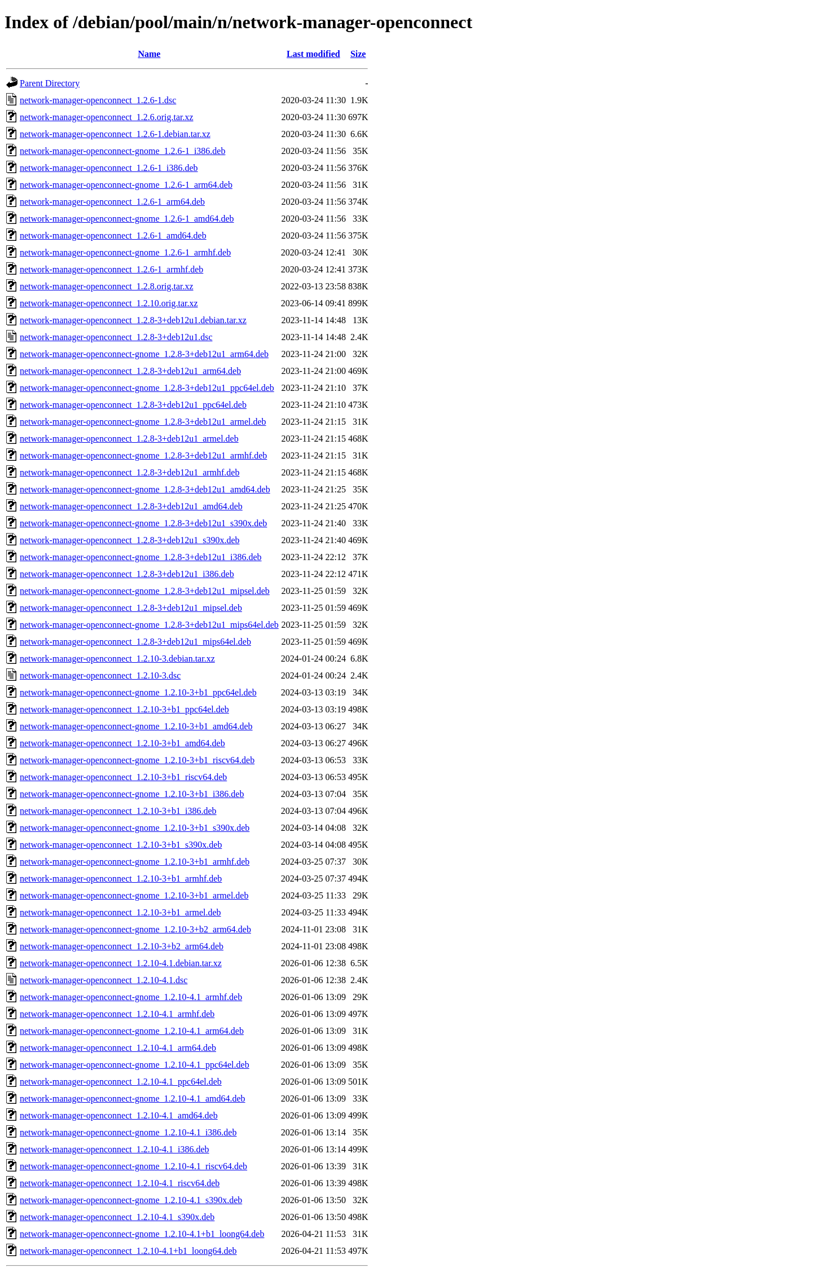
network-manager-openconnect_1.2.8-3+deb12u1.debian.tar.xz (133, 320)
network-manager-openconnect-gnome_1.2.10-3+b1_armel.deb (134, 895)
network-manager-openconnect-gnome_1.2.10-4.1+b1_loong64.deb (142, 1234)
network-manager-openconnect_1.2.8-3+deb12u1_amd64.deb (131, 506)
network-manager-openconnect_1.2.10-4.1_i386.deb (114, 1149)
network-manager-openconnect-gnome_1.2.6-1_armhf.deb (125, 252)
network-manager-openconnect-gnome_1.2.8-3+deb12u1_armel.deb (143, 421)
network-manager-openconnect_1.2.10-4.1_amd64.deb (119, 1115)
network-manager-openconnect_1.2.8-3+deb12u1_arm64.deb (130, 371)
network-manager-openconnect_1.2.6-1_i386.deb (109, 168)
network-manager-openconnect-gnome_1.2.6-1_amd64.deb (127, 218)
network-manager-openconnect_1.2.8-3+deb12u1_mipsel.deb (131, 608)
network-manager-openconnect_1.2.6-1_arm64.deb (112, 201)
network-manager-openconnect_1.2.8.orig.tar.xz (107, 286)
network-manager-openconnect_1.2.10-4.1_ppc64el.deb (121, 1081)
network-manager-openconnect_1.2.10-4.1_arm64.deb (118, 1048)
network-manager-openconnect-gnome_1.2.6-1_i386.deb (122, 151)
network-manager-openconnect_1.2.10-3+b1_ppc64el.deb (124, 709)
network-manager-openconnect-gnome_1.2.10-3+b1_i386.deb (132, 794)
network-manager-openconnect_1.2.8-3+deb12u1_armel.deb (129, 438)
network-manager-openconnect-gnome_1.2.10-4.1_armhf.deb (131, 997)
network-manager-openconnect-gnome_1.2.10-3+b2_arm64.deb (135, 929)
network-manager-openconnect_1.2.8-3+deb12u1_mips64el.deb (135, 641)
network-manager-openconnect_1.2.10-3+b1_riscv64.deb (123, 777)
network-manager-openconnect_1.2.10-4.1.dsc (103, 980)
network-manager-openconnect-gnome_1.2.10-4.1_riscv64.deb (133, 1166)
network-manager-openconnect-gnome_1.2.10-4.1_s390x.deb (131, 1200)
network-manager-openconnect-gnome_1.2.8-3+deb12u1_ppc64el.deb (147, 388)
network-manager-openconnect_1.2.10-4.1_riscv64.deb (119, 1183)
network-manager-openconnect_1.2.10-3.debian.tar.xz (117, 658)
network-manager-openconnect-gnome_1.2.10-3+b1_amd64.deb (136, 726)
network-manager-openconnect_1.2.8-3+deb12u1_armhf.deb (129, 472)
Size (358, 54)
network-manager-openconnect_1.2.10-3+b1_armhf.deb (121, 878)
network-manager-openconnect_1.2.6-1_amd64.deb (113, 235)
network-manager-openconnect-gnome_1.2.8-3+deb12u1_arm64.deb (144, 354)
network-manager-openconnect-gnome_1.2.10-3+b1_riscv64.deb (137, 760)
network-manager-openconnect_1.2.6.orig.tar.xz (107, 117)
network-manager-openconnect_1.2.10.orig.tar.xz (109, 303)
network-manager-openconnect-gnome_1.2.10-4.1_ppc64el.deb (134, 1064)
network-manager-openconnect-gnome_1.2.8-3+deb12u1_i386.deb (141, 557)
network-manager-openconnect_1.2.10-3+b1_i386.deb (118, 811)
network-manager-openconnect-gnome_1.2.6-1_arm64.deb (126, 185)
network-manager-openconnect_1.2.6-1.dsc (98, 100)
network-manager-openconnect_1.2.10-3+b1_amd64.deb (122, 743)
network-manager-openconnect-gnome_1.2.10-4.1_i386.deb (128, 1132)
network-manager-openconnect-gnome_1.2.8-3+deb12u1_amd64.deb (145, 489)
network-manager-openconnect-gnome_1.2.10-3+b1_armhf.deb (134, 861)
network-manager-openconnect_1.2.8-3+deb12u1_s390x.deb (129, 540)
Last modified (313, 54)
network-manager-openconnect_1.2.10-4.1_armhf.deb (117, 1014)
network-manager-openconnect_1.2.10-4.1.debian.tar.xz (121, 963)
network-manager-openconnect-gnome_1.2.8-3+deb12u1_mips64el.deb (149, 624)
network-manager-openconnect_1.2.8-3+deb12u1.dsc (116, 337)
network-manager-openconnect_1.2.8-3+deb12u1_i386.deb (127, 574)
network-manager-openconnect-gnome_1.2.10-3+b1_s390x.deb (134, 828)
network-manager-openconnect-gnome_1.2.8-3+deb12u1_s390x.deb (143, 523)
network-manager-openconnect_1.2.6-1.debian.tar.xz (115, 134)
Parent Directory (50, 83)
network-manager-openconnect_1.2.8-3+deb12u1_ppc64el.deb (133, 404)
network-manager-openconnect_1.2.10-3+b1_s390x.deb (121, 844)
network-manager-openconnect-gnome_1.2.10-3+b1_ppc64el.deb (138, 692)
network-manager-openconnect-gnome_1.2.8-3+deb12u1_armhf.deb (143, 455)
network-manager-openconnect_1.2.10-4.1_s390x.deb (117, 1217)
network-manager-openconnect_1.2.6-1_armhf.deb (111, 269)
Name (149, 54)
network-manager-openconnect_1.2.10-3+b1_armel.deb (120, 912)
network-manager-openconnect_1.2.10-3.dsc (100, 675)
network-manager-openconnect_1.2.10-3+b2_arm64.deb (121, 946)
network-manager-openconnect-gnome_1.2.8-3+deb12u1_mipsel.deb (145, 591)
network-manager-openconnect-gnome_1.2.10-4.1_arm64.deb (132, 1031)
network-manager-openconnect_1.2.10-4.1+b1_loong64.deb (128, 1251)
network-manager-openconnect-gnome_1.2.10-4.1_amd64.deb (132, 1098)
